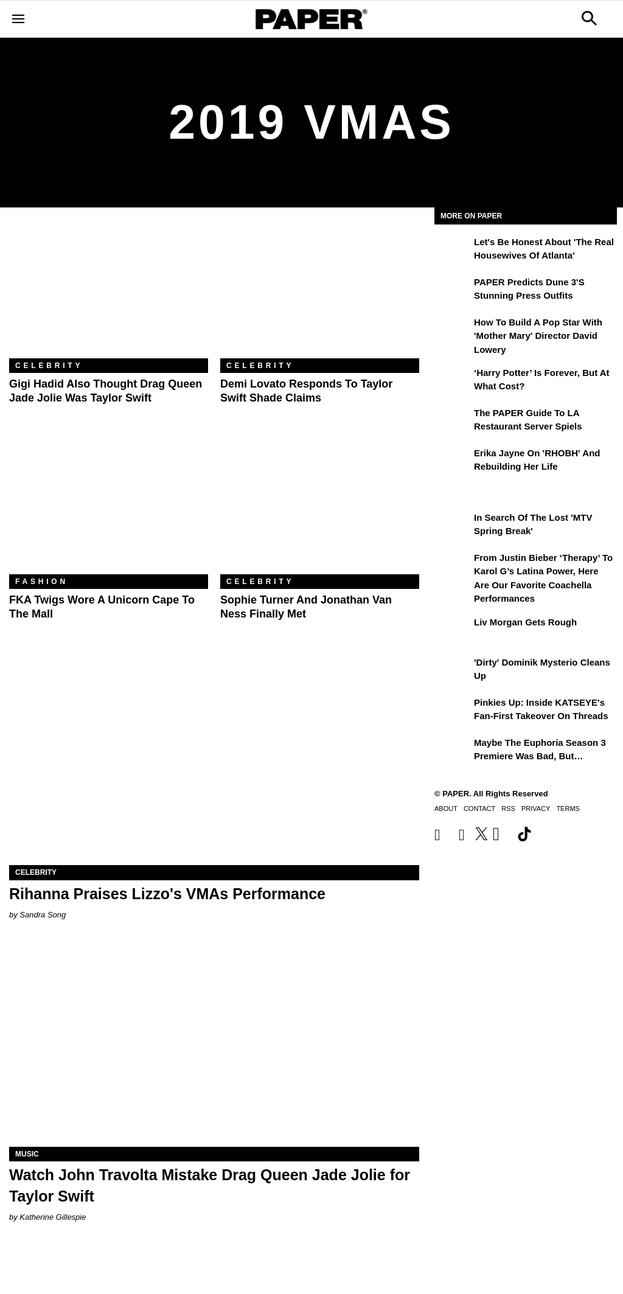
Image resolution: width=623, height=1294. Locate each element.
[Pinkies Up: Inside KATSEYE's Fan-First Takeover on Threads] (452, 711)
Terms (568, 808)
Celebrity (49, 365)
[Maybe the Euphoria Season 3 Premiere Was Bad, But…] (452, 751)
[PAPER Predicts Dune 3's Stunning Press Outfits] (452, 291)
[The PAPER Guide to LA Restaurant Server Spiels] (452, 421)
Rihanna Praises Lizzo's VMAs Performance (167, 893)
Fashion (41, 581)
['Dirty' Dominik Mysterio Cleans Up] (452, 671)
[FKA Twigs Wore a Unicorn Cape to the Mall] (108, 508)
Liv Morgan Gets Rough (525, 622)
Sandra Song (42, 914)
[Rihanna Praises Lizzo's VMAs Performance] (214, 762)
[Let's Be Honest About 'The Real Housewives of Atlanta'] (452, 250)
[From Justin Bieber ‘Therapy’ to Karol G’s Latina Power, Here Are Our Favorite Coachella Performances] (452, 566)
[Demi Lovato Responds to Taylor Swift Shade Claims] (319, 292)
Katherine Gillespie (52, 1217)
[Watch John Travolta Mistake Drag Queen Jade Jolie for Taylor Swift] (214, 1044)
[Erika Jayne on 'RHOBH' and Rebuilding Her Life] (452, 462)
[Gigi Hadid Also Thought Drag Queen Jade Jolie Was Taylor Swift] (108, 292)
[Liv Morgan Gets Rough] (452, 631)
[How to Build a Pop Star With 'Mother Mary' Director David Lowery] (452, 331)
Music (27, 1154)
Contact (479, 808)
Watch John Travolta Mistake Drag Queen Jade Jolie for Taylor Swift (209, 1185)
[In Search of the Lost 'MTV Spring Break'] (452, 526)
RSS (508, 808)
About (446, 808)
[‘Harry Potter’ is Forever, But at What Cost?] (452, 381)
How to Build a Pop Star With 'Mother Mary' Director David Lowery (538, 336)
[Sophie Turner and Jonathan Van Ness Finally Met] (319, 508)
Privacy (535, 808)
